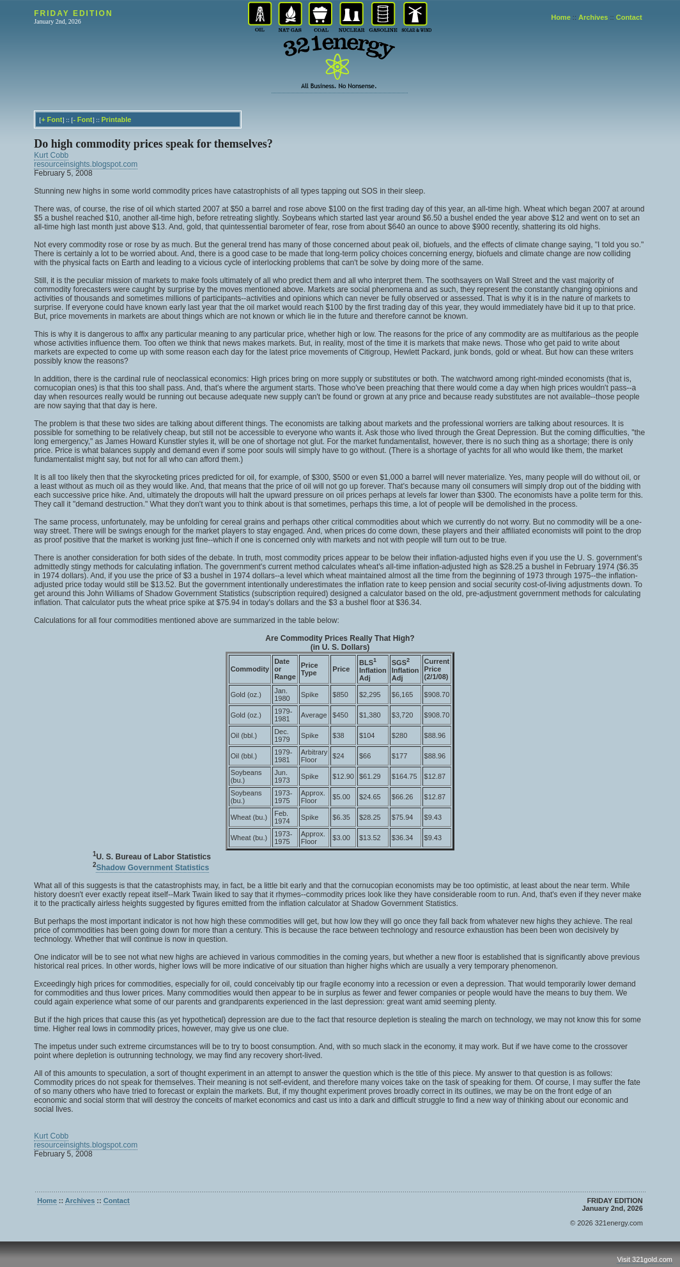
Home (561, 17)
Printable (116, 119)
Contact (629, 17)
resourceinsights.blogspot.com (85, 164)
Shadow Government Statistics (152, 867)
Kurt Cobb (51, 155)
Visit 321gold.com (644, 1259)
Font (54, 119)
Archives (593, 17)
